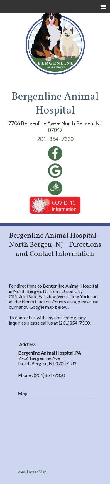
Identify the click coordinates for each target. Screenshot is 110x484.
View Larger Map (32, 472)
